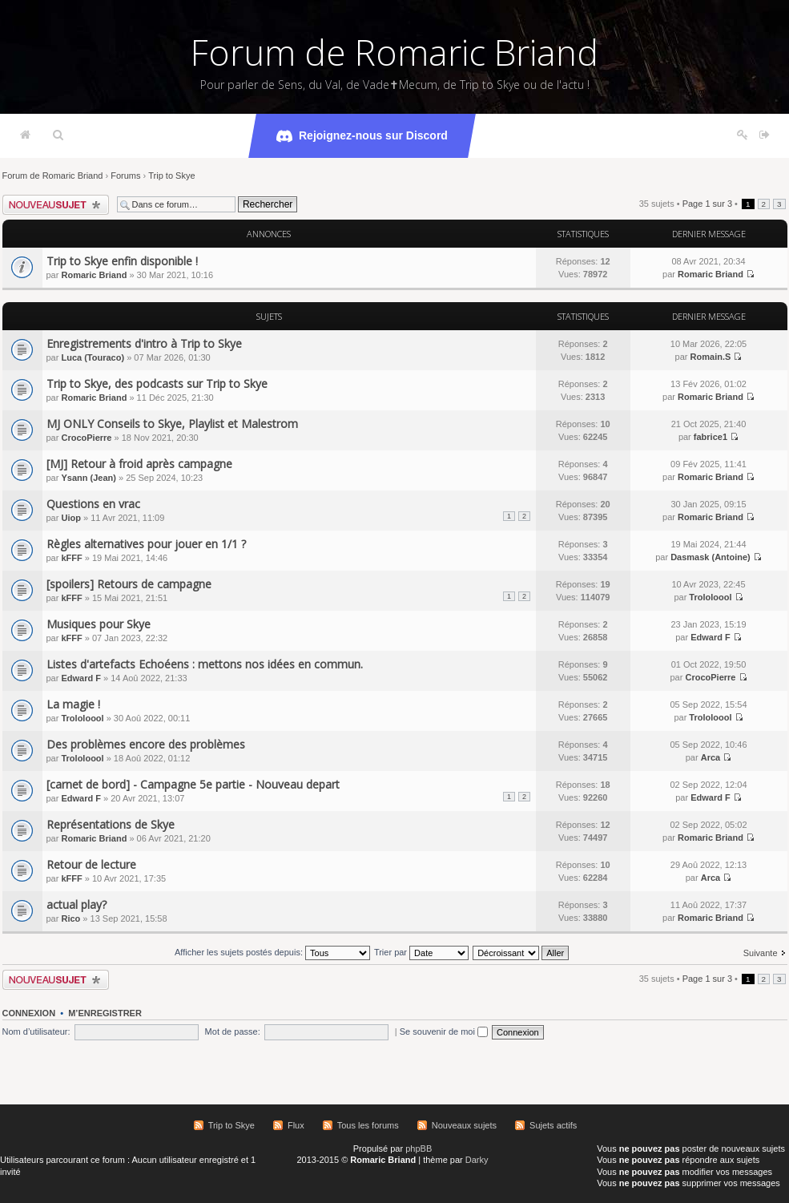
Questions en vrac (93, 503)
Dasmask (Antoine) (710, 557)
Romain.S (710, 356)
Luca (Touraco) (92, 357)
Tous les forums (368, 1125)
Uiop (70, 518)
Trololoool (710, 597)
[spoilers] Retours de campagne (128, 583)
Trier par (421, 952)
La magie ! (73, 704)
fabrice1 (710, 437)
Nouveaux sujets (464, 1125)
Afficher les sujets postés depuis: (272, 952)
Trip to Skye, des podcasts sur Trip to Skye (157, 383)
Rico (70, 918)
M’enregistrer (105, 1013)
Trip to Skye (171, 175)
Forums (125, 175)
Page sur (707, 203)
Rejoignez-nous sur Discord (362, 136)
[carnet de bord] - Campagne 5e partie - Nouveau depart (193, 784)
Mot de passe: (232, 1031)
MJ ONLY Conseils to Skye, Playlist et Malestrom (172, 423)
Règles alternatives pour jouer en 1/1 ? (146, 543)
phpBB (418, 1148)
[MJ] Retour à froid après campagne (139, 463)
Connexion (29, 1013)
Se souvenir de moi (444, 1031)
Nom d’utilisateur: (36, 1031)
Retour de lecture (91, 864)
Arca (710, 757)
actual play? (76, 904)
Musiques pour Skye (98, 624)
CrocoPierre (86, 437)
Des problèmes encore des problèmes (145, 744)
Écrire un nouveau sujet (55, 205)
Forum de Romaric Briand (394, 52)
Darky (477, 1160)
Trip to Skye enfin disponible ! (122, 260)
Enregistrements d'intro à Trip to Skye (144, 343)
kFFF (71, 558)
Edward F (710, 637)
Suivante (760, 953)
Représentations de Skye (110, 824)
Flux (296, 1125)
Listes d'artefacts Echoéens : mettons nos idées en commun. (204, 664)
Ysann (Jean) (88, 477)
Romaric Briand (94, 275)
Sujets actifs (553, 1125)
